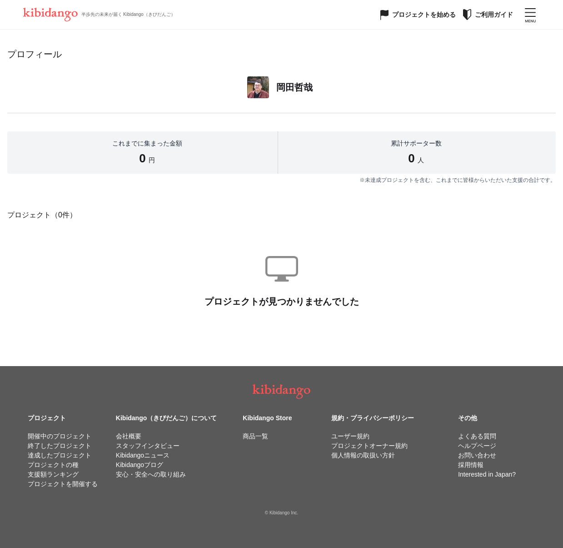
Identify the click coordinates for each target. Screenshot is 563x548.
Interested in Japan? (487, 474)
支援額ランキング (53, 474)
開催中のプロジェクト (59, 436)
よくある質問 (477, 436)
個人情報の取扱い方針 (363, 455)
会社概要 (128, 436)
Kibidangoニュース (142, 455)
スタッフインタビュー (147, 445)
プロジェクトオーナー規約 (369, 445)
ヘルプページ (477, 445)
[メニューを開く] (530, 14)
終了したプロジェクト (59, 445)
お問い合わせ (477, 455)
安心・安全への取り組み (151, 474)
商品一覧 (255, 436)
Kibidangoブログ (139, 464)
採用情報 (470, 464)
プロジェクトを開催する (63, 484)
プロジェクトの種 (53, 464)
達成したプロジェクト (59, 455)
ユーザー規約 (350, 436)
